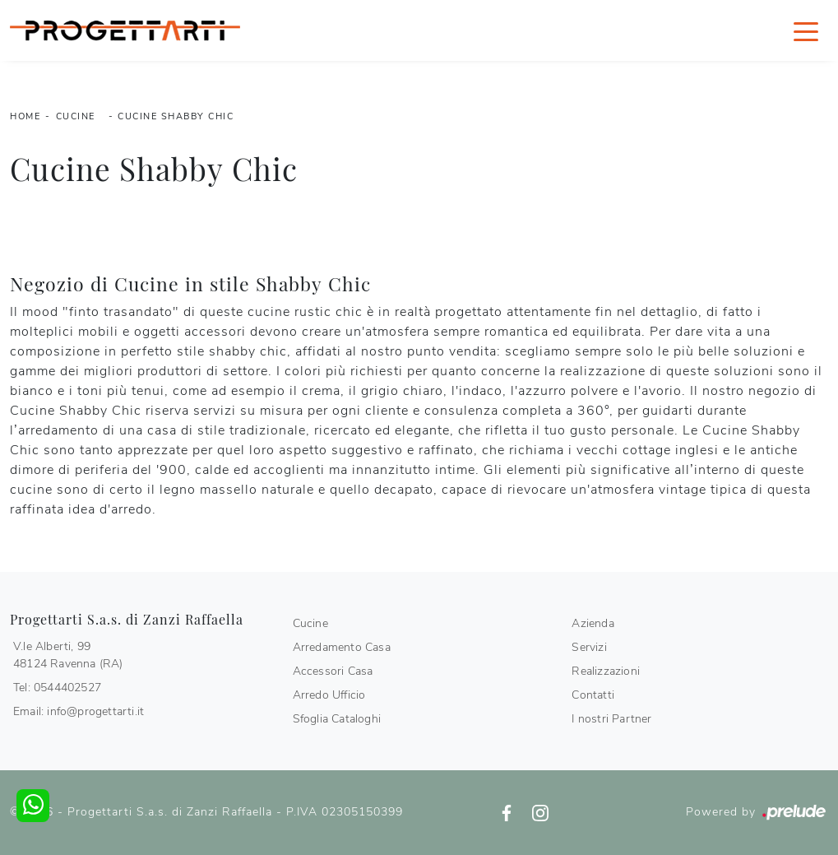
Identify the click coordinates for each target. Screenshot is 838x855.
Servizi (589, 647)
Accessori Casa (333, 671)
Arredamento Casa (342, 647)
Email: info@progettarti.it (78, 711)
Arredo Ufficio (329, 695)
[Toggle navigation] (806, 30)
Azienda (592, 623)
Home (25, 116)
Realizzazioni (606, 671)
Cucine (75, 116)
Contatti (593, 695)
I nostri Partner (611, 719)
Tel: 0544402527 (57, 687)
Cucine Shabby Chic (176, 116)
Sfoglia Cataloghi (337, 719)
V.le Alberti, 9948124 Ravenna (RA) (68, 655)
